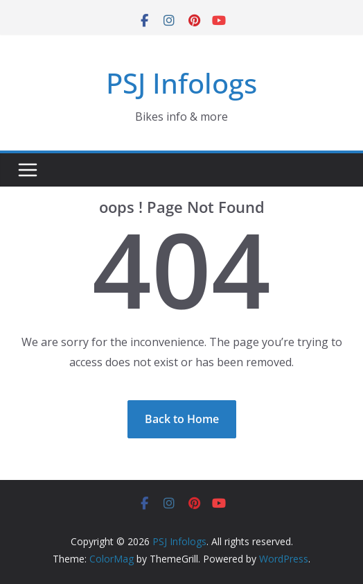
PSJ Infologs (181, 83)
